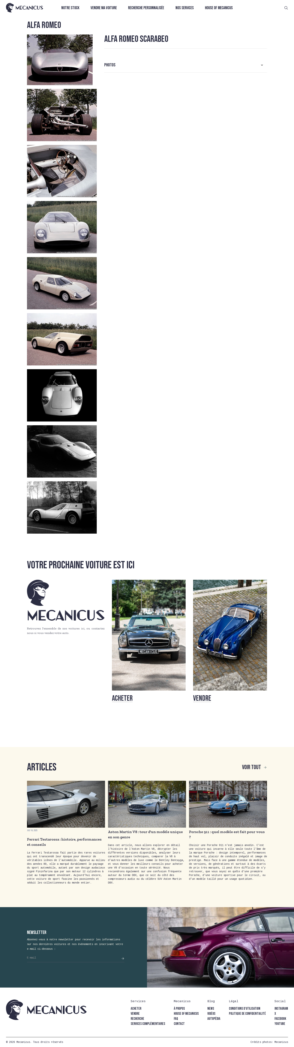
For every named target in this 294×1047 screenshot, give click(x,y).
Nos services (185, 7)
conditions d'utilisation (244, 1008)
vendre (135, 1014)
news (210, 1008)
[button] (185, 65)
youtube (279, 1024)
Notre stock (70, 7)
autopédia (213, 1019)
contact (179, 1024)
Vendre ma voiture (104, 7)
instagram (281, 1008)
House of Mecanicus (219, 7)
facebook (280, 1019)
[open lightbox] (60, 59)
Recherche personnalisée (146, 7)
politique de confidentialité (247, 1014)
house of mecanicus (186, 1014)
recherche (137, 1019)
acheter (136, 1008)
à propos (179, 1008)
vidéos (211, 1014)
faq (176, 1019)
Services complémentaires (148, 1024)
